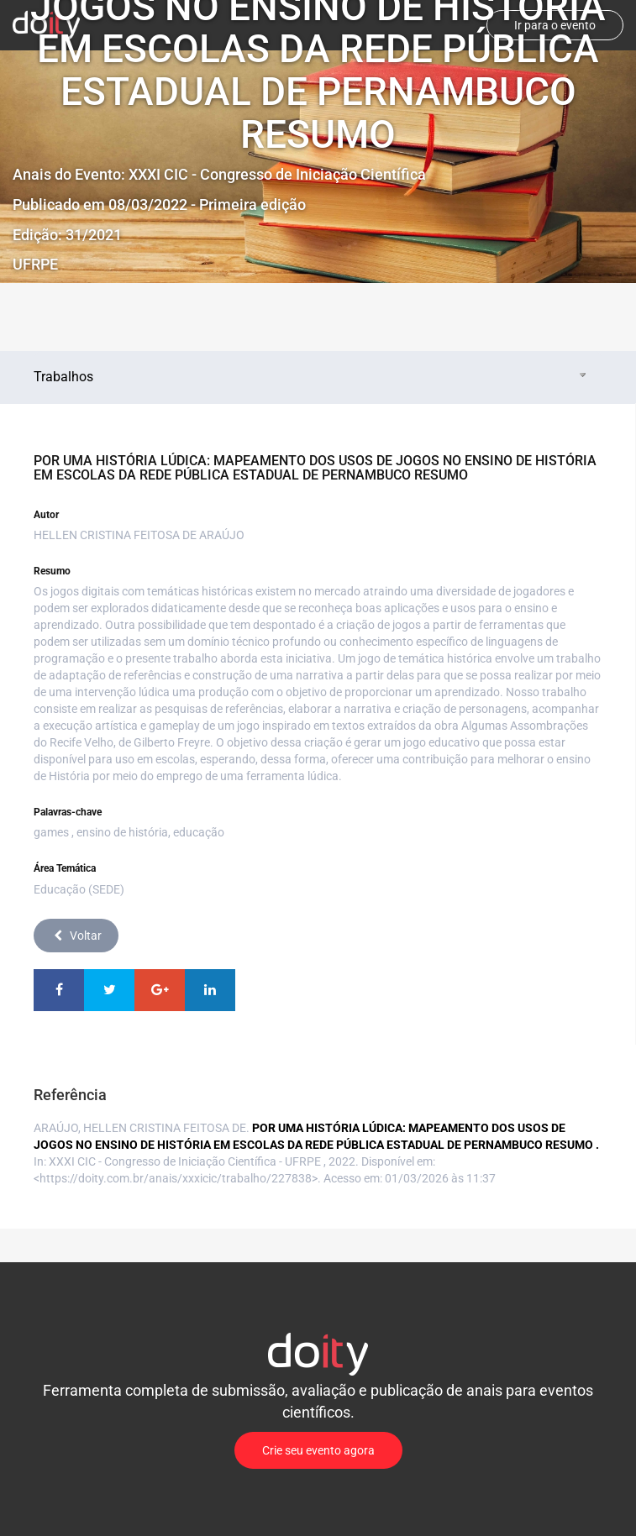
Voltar (76, 935)
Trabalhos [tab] (312, 376)
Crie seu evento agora (318, 1450)
